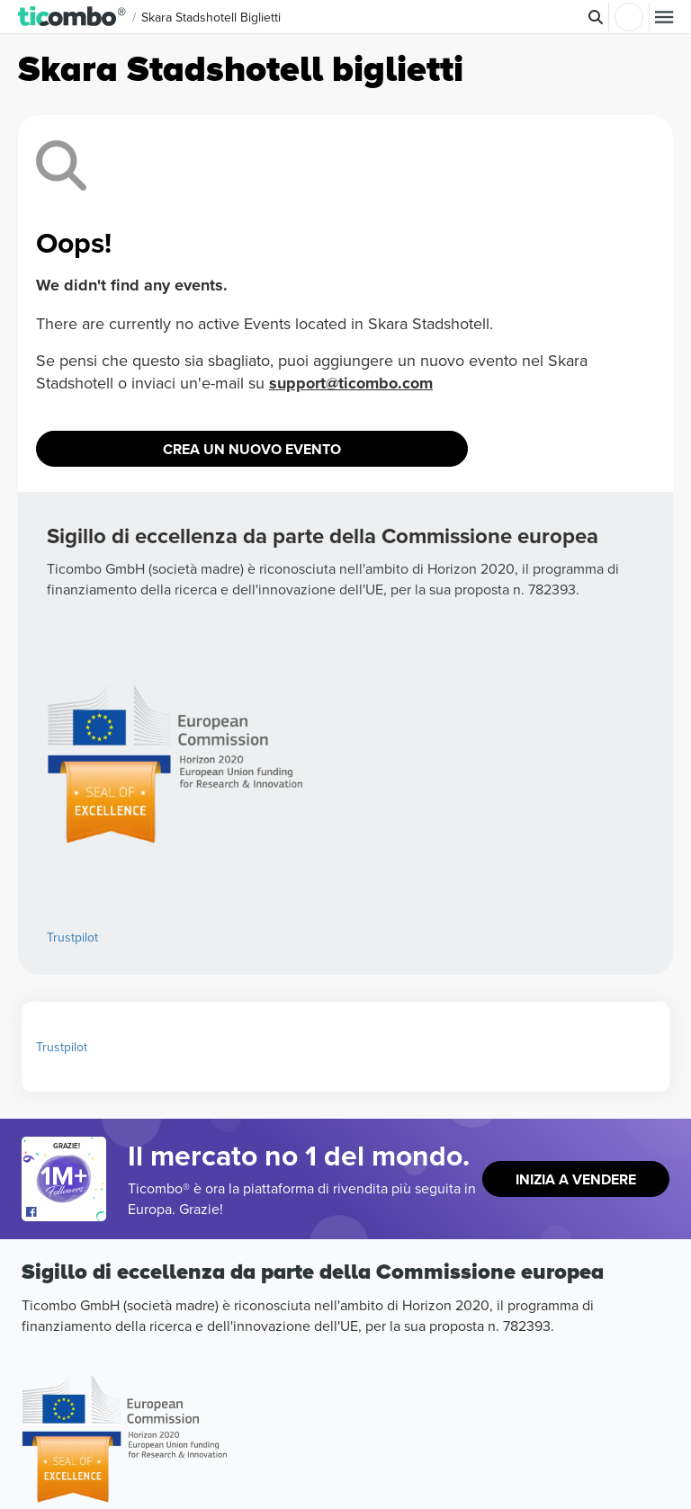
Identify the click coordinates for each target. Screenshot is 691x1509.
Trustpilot (72, 937)
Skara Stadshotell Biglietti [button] (211, 17)
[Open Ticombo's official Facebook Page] (66, 1212)
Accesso (629, 17)
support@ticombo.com (351, 383)
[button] (72, 17)
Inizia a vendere (576, 1179)
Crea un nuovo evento (252, 449)
